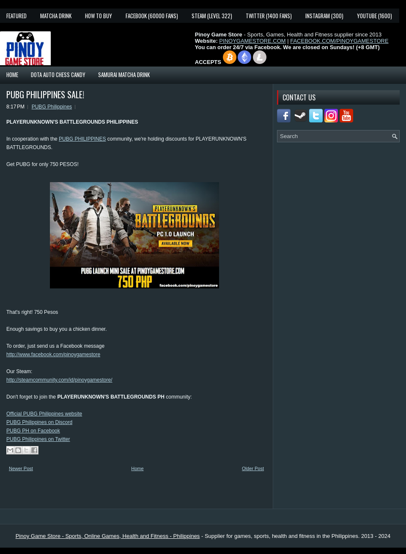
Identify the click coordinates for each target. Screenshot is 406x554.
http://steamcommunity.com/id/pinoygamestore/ (59, 380)
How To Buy (98, 15)
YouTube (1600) (374, 15)
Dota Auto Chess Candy (58, 74)
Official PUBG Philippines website (44, 414)
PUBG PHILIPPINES (82, 139)
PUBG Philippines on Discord (39, 422)
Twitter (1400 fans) (269, 15)
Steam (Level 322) (212, 15)
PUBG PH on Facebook (33, 431)
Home (12, 74)
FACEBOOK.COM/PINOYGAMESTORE (339, 41)
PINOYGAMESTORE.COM (252, 41)
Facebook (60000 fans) (152, 15)
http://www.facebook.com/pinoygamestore (53, 354)
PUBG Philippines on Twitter (38, 439)
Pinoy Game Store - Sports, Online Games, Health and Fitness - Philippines (108, 536)
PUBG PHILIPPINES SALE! (45, 94)
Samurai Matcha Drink (124, 74)
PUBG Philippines (52, 107)
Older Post (253, 468)
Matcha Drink (55, 15)
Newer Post (21, 468)
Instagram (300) (324, 15)
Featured (16, 15)
